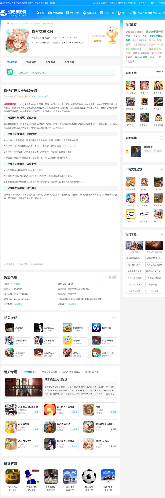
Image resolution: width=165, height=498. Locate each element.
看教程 (112, 3)
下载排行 (153, 3)
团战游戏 (154, 291)
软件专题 (132, 3)
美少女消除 (141, 57)
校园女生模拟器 (24, 97)
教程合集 (122, 3)
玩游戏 (95, 3)
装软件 (104, 3)
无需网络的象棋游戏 (154, 258)
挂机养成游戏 (134, 291)
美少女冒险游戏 (139, 40)
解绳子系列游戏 (134, 271)
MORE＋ (114, 318)
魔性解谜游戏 (134, 284)
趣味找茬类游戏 (154, 278)
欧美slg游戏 (154, 284)
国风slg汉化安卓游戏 (154, 271)
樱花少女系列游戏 (141, 53)
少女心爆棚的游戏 (134, 32)
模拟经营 (37, 24)
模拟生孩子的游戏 (40, 97)
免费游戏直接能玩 (154, 265)
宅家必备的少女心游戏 (144, 44)
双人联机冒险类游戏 (134, 258)
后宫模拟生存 (10, 97)
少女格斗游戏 (139, 36)
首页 (20, 24)
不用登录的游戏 (134, 278)
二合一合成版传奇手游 (134, 265)
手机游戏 (28, 24)
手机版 (162, 3)
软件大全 (142, 3)
